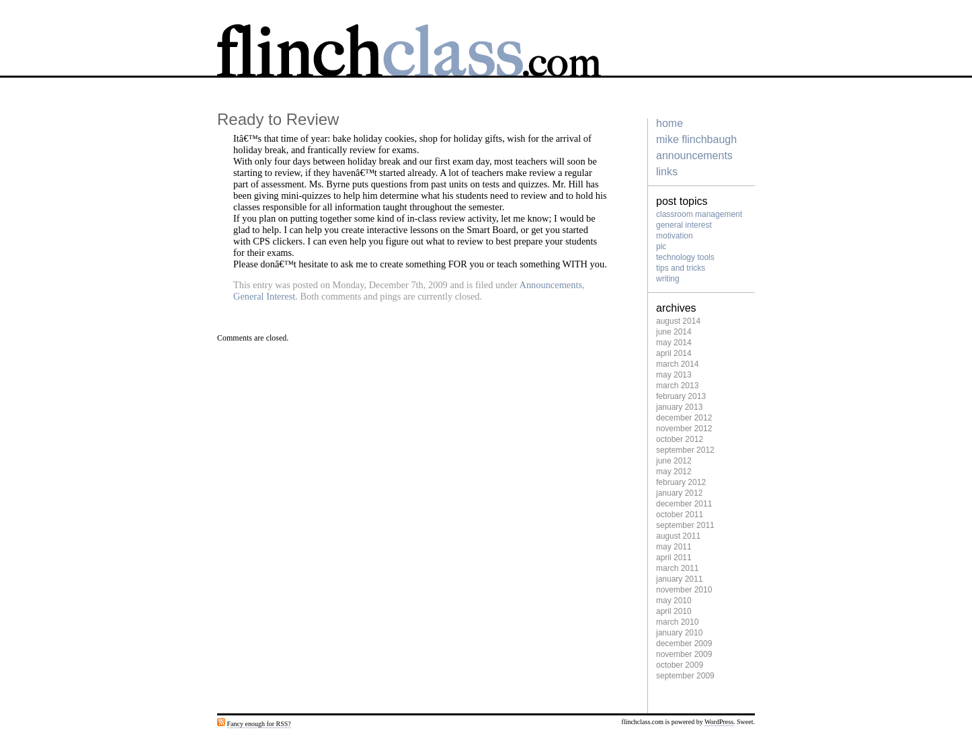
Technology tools (685, 257)
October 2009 (679, 665)
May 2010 (674, 600)
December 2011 (684, 503)
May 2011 (674, 546)
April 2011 (674, 557)
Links (667, 171)
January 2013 (679, 407)
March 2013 (677, 385)
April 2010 (674, 611)
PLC (661, 246)
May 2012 (674, 471)
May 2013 (674, 375)
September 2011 (685, 525)
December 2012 (684, 418)
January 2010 (679, 632)
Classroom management (699, 214)
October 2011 (679, 514)
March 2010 (677, 622)
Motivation (674, 235)
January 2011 (679, 579)
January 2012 (679, 493)
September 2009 (685, 675)
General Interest (264, 296)
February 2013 (681, 396)
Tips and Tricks (680, 268)
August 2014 (678, 321)
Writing (668, 278)
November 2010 (684, 589)
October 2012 (679, 439)
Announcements (551, 284)
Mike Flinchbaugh (696, 139)
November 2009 (684, 654)
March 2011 (677, 568)
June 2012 (674, 461)
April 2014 (674, 353)
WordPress (718, 721)
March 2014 (677, 364)
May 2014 (674, 342)
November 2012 (684, 428)
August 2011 (678, 536)
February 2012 (681, 482)
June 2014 (674, 332)
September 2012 (685, 450)
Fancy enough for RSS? (259, 723)
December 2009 (684, 643)
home (669, 123)
